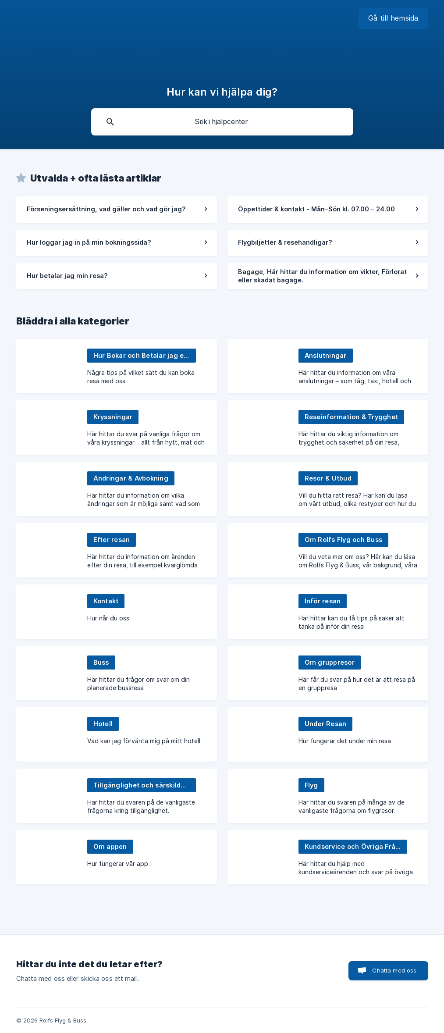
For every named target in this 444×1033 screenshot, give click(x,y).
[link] (116, 209)
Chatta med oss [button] (394, 970)
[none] (393, 18)
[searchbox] (222, 121)
